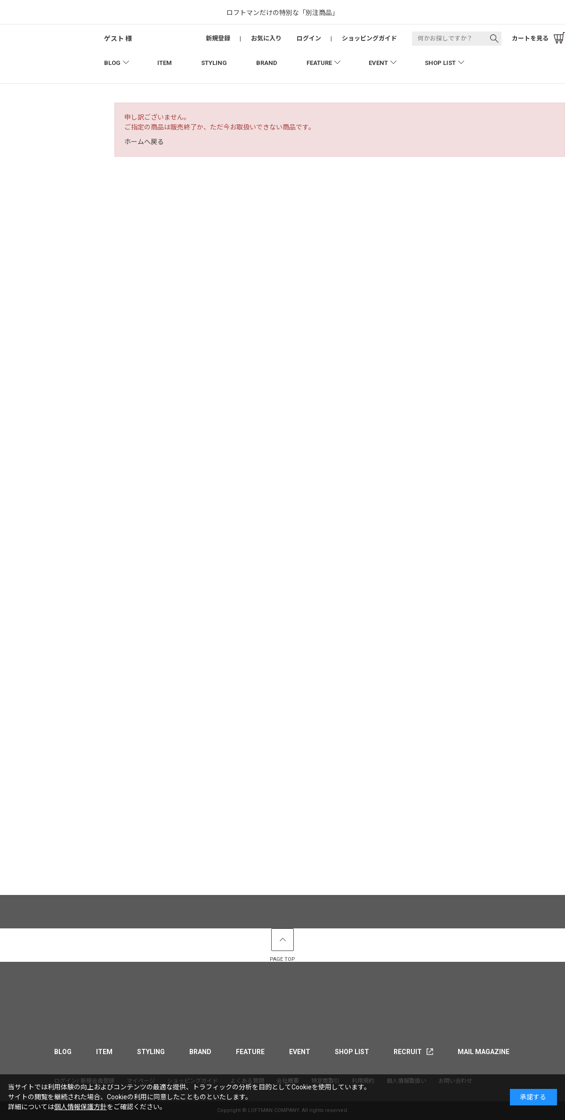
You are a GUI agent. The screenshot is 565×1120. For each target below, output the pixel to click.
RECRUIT (408, 1052)
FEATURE (319, 62)
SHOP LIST (440, 62)
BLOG (112, 62)
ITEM (164, 63)
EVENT (378, 62)
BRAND (266, 63)
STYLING (214, 63)
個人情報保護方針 (80, 1107)
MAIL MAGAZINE (483, 1052)
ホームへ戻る (144, 141)
